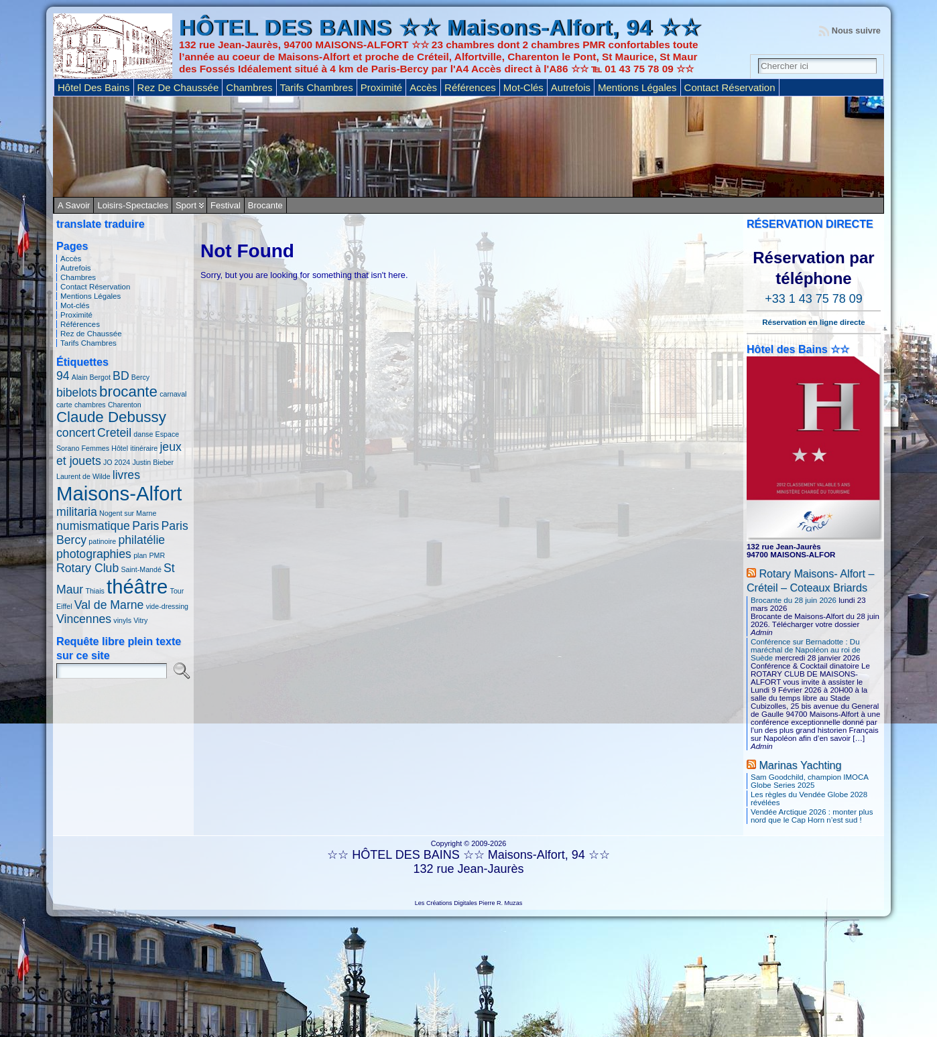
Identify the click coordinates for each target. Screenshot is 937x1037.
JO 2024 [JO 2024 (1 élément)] (116, 462)
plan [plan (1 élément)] (140, 555)
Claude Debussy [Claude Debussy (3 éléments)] (111, 417)
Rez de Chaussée (91, 334)
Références (80, 324)
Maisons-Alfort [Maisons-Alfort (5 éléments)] (119, 493)
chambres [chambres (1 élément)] (90, 405)
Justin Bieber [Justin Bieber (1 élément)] (153, 462)
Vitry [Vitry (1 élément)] (140, 620)
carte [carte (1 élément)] (64, 405)
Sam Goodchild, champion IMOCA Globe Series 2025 (809, 781)
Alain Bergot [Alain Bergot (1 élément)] (91, 377)
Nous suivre (856, 30)
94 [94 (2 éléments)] (63, 376)
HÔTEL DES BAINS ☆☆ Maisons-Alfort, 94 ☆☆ (440, 27)
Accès (70, 259)
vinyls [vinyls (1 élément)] (122, 620)
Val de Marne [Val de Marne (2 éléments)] (109, 605)
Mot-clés (75, 305)
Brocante (265, 205)
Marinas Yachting (800, 765)
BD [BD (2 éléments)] (121, 376)
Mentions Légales (90, 296)
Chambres (78, 277)
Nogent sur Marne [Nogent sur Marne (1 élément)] (127, 513)
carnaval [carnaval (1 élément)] (173, 394)
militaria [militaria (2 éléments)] (76, 511)
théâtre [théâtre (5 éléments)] (137, 586)
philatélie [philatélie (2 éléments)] (141, 540)
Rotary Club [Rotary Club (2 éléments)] (87, 568)
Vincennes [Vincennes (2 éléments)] (83, 619)
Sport (186, 205)
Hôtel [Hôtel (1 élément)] (119, 448)
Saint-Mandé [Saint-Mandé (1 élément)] (141, 569)
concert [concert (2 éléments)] (75, 432)
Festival (225, 205)
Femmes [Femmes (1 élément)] (95, 448)
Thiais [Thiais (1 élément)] (94, 591)
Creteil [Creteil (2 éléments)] (114, 432)
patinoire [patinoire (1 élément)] (102, 541)
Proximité (76, 315)
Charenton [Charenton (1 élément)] (124, 405)
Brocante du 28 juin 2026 (793, 600)
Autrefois (75, 268)
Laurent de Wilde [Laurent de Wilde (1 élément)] (83, 476)
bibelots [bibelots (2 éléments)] (76, 392)
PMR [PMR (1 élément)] (157, 555)
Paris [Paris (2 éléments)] (145, 526)
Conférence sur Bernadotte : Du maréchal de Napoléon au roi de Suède (806, 650)
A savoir (74, 205)
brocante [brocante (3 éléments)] (128, 391)
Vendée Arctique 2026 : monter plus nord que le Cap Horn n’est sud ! (812, 816)
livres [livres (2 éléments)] (126, 475)
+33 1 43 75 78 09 (814, 298)
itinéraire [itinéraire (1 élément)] (144, 448)
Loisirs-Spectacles (132, 205)
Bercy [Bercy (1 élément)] (140, 377)
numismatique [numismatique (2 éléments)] (93, 526)
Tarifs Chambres (88, 343)
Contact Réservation (95, 287)
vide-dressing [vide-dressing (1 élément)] (167, 606)
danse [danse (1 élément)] (143, 434)
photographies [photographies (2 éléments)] (93, 554)
